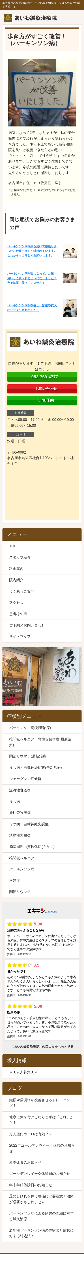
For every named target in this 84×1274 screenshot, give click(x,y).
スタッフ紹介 (20, 557)
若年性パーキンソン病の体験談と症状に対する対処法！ (41, 1233)
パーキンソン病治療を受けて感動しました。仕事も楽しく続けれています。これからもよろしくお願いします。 (32, 251)
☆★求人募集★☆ (23, 1072)
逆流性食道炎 (20, 790)
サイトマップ (20, 636)
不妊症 (14, 881)
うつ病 (14, 801)
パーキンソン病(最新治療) (30, 728)
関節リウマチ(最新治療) (28, 756)
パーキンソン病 (21, 869)
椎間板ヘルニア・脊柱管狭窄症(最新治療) (40, 742)
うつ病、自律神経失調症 (29, 824)
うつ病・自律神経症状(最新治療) (35, 767)
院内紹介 (16, 580)
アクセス (16, 603)
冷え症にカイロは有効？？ (30, 1134)
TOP (13, 546)
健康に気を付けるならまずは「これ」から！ (41, 1120)
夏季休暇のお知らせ (25, 1162)
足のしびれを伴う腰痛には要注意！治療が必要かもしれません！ (41, 1199)
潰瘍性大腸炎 (20, 835)
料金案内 (16, 569)
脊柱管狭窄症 (20, 813)
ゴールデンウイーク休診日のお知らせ (39, 1173)
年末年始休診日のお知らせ (30, 1185)
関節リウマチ (20, 892)
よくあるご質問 (21, 591)
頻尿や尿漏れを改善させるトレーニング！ (39, 1103)
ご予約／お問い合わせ (27, 625)
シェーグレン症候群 (25, 779)
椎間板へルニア (21, 858)
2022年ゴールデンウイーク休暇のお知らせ (42, 1148)
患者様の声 (18, 614)
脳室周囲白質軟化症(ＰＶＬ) (32, 847)
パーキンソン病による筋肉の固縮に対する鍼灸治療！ (41, 1216)
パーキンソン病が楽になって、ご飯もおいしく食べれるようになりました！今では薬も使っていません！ (32, 278)
